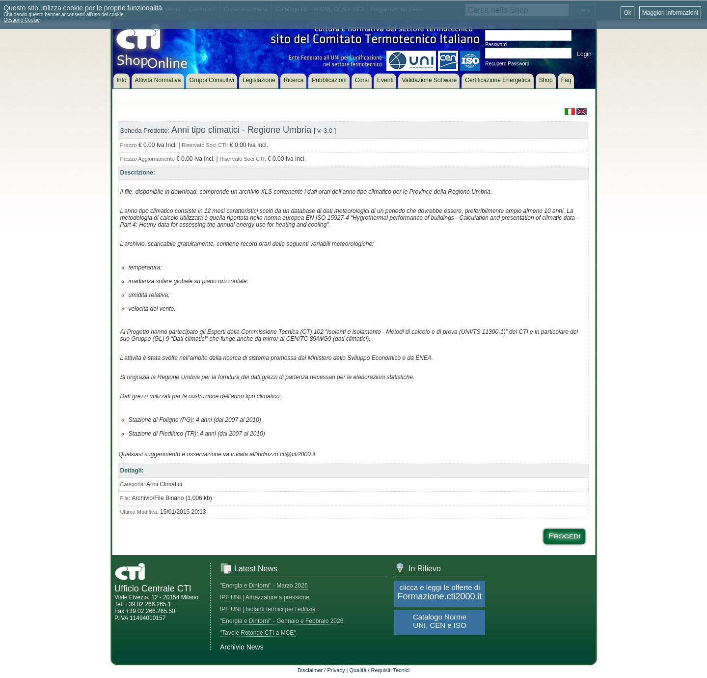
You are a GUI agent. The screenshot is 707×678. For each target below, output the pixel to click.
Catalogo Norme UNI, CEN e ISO (439, 621)
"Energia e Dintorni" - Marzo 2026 (264, 585)
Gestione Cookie (21, 20)
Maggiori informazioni (670, 12)
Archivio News (242, 647)
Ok (627, 12)
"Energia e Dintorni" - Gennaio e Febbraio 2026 (281, 621)
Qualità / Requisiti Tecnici (379, 670)
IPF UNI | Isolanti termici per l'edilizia (268, 609)
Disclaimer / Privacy (321, 670)
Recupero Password (507, 63)
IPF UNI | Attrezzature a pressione (264, 597)
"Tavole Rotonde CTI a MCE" (258, 632)
